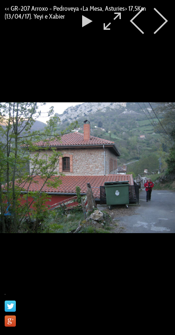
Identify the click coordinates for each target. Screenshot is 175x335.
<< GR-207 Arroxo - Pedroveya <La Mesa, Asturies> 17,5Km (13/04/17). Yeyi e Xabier (75, 12)
